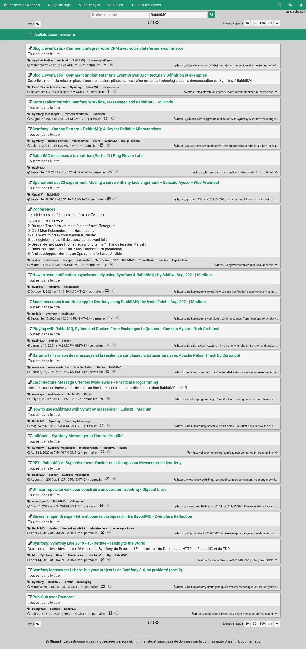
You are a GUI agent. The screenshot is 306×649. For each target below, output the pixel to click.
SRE (115, 260)
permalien (64, 65)
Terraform (102, 260)
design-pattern (130, 141)
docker (66, 340)
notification (71, 286)
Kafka (101, 367)
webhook (62, 60)
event (96, 141)
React (60, 555)
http (108, 555)
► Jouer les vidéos (146, 5)
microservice (111, 87)
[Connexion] (301, 5)
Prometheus (146, 260)
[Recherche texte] (120, 14)
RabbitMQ (79, 60)
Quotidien (115, 5)
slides (36, 260)
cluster (53, 528)
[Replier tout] (277, 23)
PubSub (55, 609)
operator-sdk (40, 501)
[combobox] (178, 14)
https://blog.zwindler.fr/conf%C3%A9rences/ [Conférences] (244, 265)
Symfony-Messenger (45, 114)
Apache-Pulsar (83, 367)
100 (262, 23)
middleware (55, 394)
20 (247, 23)
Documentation (250, 641)
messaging (84, 582)
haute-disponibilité (73, 528)
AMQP (69, 582)
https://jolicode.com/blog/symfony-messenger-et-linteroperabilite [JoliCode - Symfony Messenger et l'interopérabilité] (230, 452)
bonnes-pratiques (100, 60)
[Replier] (276, 91)
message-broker (59, 367)
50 (254, 23)
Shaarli (55, 641)
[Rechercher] (279, 5)
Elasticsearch (76, 555)
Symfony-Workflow (76, 114)
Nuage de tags (59, 5)
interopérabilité (88, 447)
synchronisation (42, 60)
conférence (51, 260)
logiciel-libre (180, 260)
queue (123, 447)
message (38, 367)
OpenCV (37, 194)
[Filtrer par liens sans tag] (38, 24)
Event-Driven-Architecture (49, 87)
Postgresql (39, 609)
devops (67, 260)
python (53, 340)
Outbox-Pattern (58, 141)
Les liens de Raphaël (22, 5)
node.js (37, 313)
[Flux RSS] (291, 5)
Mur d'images (89, 5)
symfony (38, 286)
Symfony (75, 87)
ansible (163, 260)
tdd (34, 555)
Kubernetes (84, 260)
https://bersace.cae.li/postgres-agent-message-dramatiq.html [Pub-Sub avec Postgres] (233, 613)
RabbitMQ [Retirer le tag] (67, 34)
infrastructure (98, 528)
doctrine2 (95, 555)
